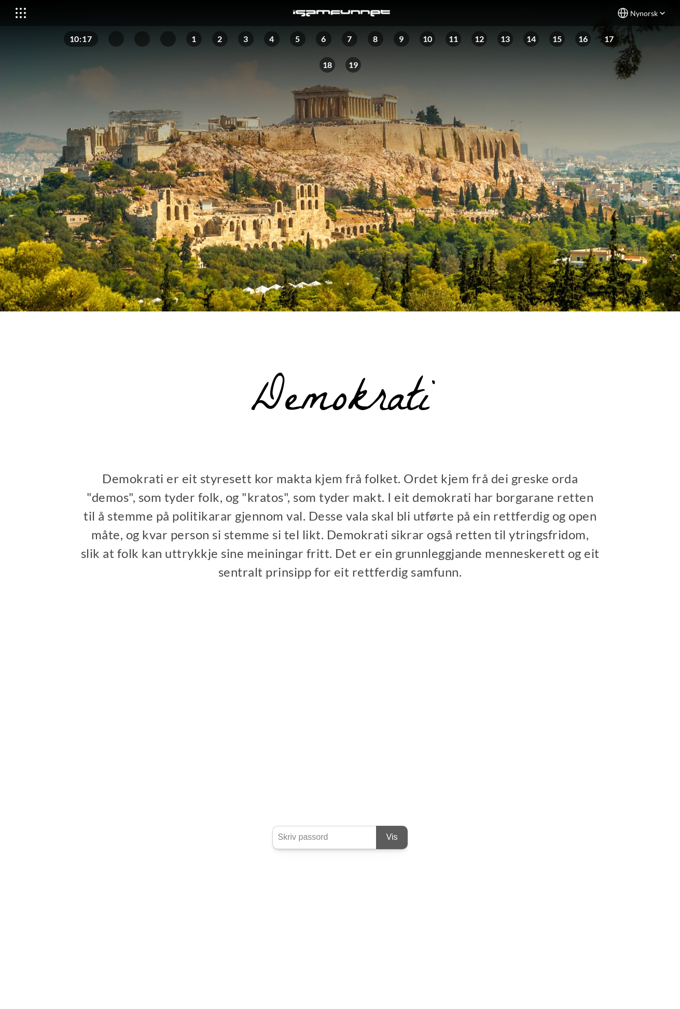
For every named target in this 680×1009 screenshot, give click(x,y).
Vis (392, 837)
